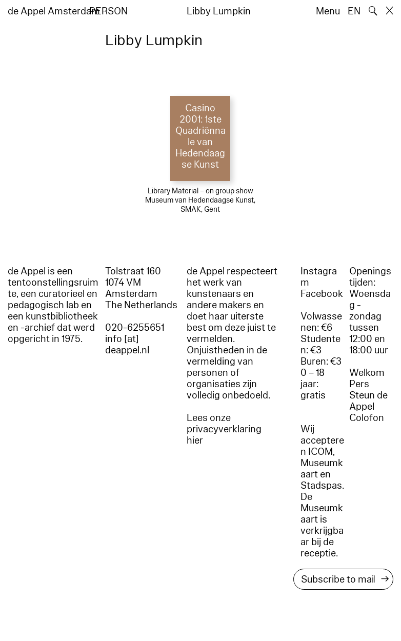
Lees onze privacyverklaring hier (224, 429)
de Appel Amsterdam (54, 11)
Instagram (318, 277)
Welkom (367, 372)
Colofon (366, 418)
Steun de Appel (368, 401)
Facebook (321, 294)
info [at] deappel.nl (127, 344)
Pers (359, 384)
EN (354, 11)
